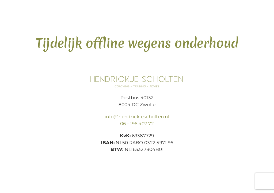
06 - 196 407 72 (137, 123)
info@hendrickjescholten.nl (137, 116)
